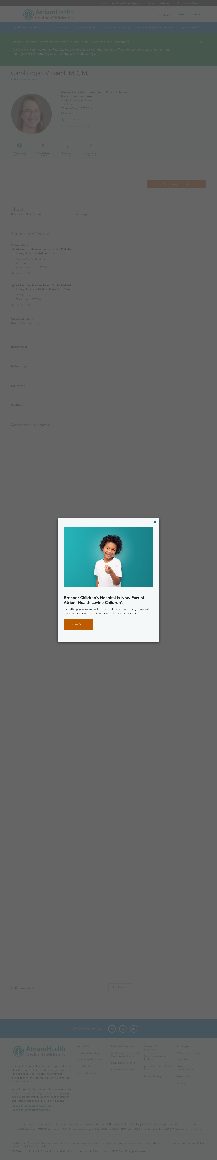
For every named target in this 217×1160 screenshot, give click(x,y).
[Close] (155, 522)
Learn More (78, 624)
